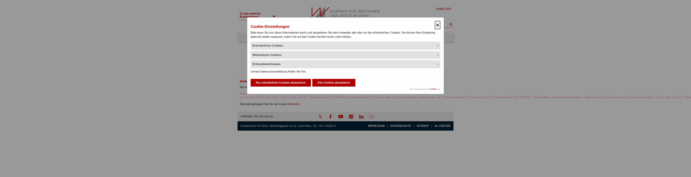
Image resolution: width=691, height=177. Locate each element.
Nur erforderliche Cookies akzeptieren (281, 82)
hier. (303, 71)
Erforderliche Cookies (267, 45)
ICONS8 (433, 89)
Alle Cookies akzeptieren (334, 82)
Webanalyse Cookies (267, 55)
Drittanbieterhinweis (266, 64)
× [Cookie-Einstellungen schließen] (437, 25)
